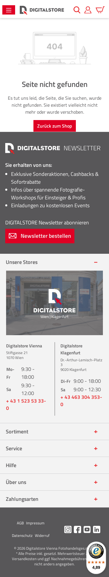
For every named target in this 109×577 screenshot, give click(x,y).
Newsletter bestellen (40, 235)
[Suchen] (77, 10)
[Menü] (8, 10)
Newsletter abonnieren (47, 222)
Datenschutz (22, 535)
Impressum (35, 523)
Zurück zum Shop (54, 125)
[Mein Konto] (88, 10)
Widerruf (42, 535)
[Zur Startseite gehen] (42, 10)
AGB (20, 523)
